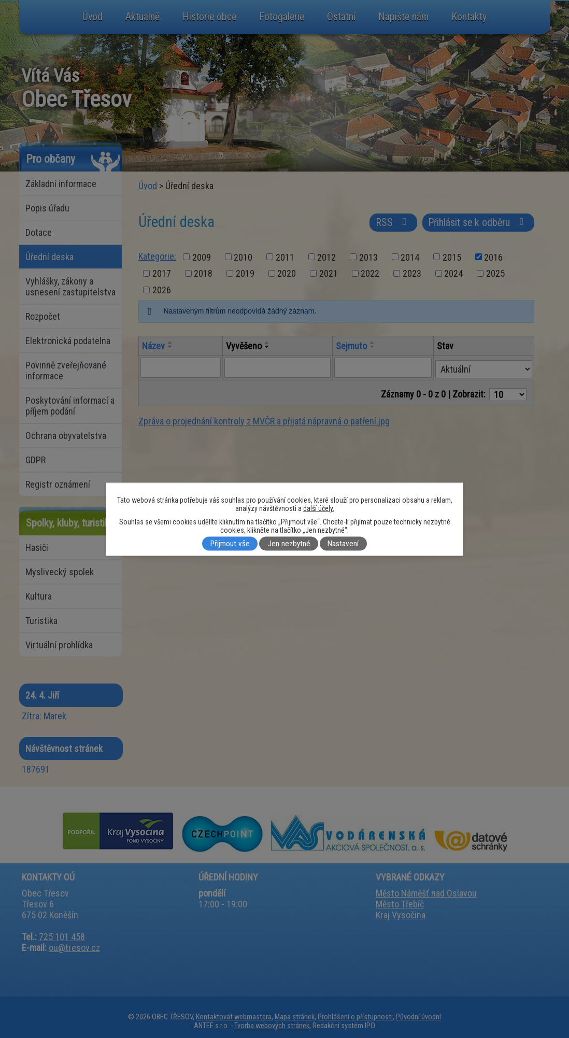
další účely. (318, 508)
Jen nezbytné (288, 543)
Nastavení (343, 543)
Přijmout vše (230, 543)
